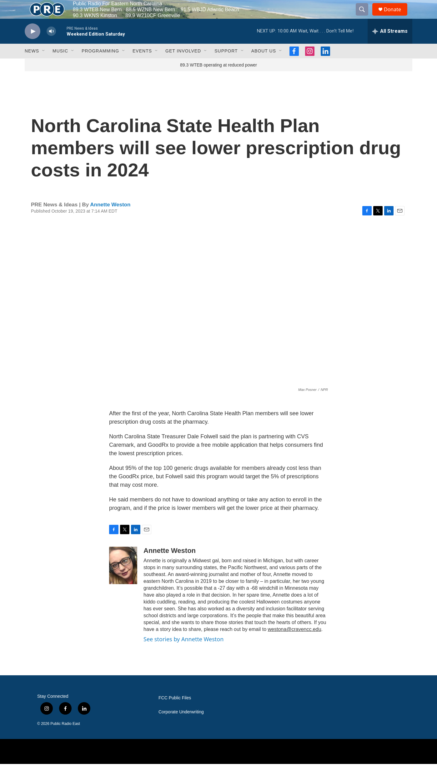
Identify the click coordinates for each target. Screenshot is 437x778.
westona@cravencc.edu (294, 643)
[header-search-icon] (365, 16)
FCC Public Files (174, 712)
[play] (33, 45)
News (32, 64)
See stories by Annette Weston (183, 653)
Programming (100, 64)
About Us (263, 64)
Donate (396, 16)
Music (60, 64)
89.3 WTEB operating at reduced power (218, 78)
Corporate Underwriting (181, 726)
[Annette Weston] (123, 579)
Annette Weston (110, 219)
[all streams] (390, 45)
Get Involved (183, 64)
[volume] (51, 45)
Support (226, 64)
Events (142, 64)
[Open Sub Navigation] (43, 64)
